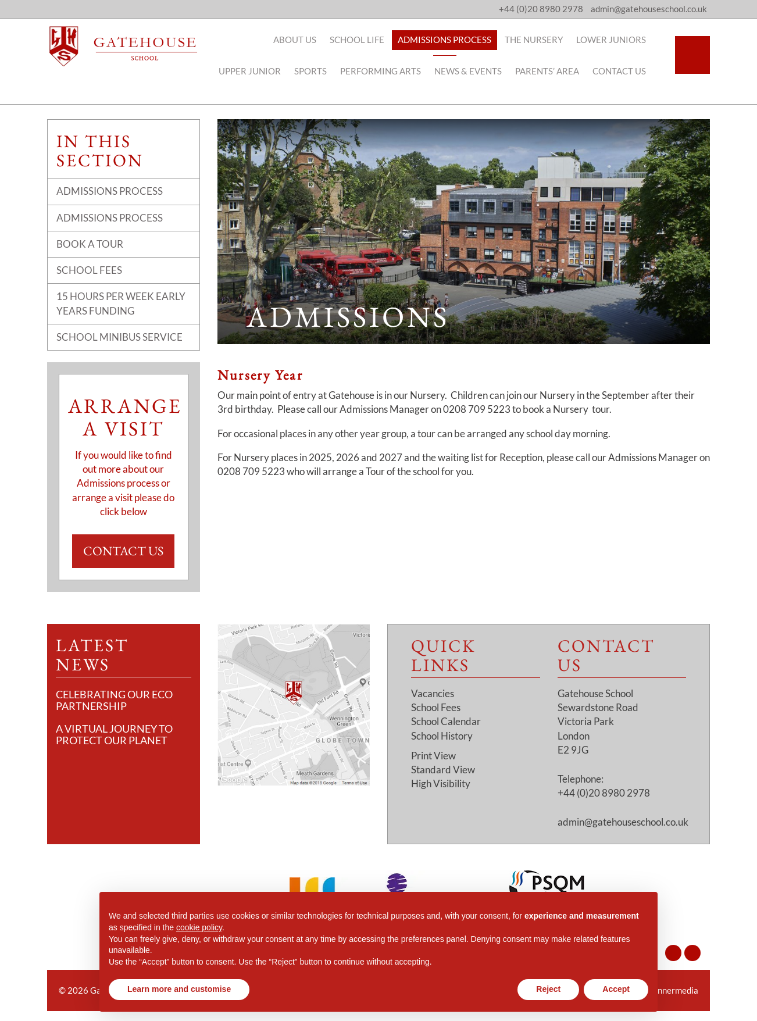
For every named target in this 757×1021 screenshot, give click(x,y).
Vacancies (432, 693)
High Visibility (440, 783)
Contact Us (625, 71)
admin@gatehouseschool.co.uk (623, 822)
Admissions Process (450, 39)
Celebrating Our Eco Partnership (114, 700)
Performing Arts (386, 71)
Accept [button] (616, 989)
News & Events (474, 71)
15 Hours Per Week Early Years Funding (120, 303)
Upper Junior (255, 71)
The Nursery (539, 39)
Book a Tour (89, 244)
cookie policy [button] (199, 927)
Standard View (443, 769)
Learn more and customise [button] (179, 989)
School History (442, 736)
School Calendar (446, 721)
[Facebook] (692, 953)
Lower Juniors (617, 39)
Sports (316, 71)
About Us (300, 39)
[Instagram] (673, 953)
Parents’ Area (553, 71)
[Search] (692, 55)
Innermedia (676, 990)
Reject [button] (548, 989)
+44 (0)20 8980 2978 (541, 8)
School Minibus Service (119, 337)
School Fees (89, 270)
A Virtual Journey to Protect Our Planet (114, 734)
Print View (433, 755)
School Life (362, 39)
